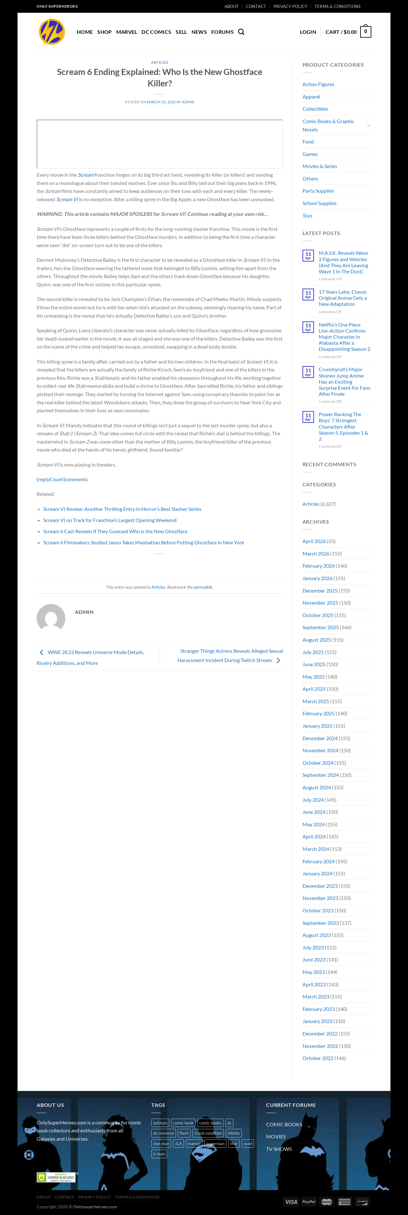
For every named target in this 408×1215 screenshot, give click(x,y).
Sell (181, 32)
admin (188, 102)
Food (308, 141)
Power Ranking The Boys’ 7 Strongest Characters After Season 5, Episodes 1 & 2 (343, 426)
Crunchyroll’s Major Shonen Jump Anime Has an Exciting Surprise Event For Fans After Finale (344, 381)
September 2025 (320, 627)
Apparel (311, 96)
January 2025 (317, 726)
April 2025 (314, 689)
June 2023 (313, 959)
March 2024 (315, 849)
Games (310, 154)
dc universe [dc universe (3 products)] (163, 1133)
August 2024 (316, 787)
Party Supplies (318, 191)
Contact (256, 6)
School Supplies (319, 203)
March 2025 (315, 701)
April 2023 (314, 984)
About (231, 6)
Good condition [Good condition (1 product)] (208, 1133)
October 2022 (317, 1058)
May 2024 (313, 824)
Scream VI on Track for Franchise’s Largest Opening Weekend (110, 520)
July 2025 (313, 652)
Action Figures (318, 84)
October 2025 (317, 615)
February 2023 (318, 1009)
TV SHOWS (279, 1149)
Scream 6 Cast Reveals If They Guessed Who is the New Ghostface (115, 531)
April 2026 (314, 541)
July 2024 (313, 800)
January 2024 (317, 873)
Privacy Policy (290, 6)
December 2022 (320, 1033)
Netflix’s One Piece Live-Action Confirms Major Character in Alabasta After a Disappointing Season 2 (344, 336)
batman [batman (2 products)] (160, 1122)
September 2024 (320, 775)
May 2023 (313, 972)
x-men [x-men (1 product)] (159, 1153)
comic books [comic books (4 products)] (210, 1122)
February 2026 (318, 566)
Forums (222, 32)
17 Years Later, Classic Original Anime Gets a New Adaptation (343, 298)
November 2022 (320, 1046)
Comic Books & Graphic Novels (328, 125)
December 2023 (320, 886)
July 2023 (313, 947)
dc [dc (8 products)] (229, 1122)
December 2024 (320, 738)
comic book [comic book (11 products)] (183, 1122)
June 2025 (313, 664)
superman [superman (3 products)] (215, 1143)
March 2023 (315, 996)
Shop (104, 32)
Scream (86, 175)
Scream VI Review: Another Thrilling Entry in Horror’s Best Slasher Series (122, 509)
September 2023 (320, 923)
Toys (307, 215)
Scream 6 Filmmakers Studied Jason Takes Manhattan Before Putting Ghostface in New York (143, 542)
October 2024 (317, 763)
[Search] (241, 32)
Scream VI (67, 199)
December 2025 (320, 590)
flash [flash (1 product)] (184, 1133)
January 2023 (317, 1021)
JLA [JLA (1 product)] (178, 1143)
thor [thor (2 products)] (234, 1143)
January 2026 (317, 578)
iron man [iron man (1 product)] (161, 1143)
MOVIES (276, 1136)
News (199, 32)
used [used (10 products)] (248, 1143)
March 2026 (315, 553)
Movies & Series (319, 166)
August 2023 (316, 935)
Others (310, 178)
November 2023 (320, 898)
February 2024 (318, 861)
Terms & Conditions (338, 6)
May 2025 (313, 677)
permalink (203, 587)
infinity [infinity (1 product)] (234, 1133)
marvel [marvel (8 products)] (194, 1143)
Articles (159, 62)
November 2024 (320, 750)
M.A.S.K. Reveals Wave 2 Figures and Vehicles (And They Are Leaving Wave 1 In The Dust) (343, 262)
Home (85, 32)
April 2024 (314, 836)
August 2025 (316, 640)
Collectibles (315, 109)
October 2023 (317, 910)
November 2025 (320, 603)
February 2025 (318, 713)
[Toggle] (368, 125)
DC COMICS (156, 32)
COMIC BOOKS (284, 1124)
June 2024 (313, 812)
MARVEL (126, 32)
